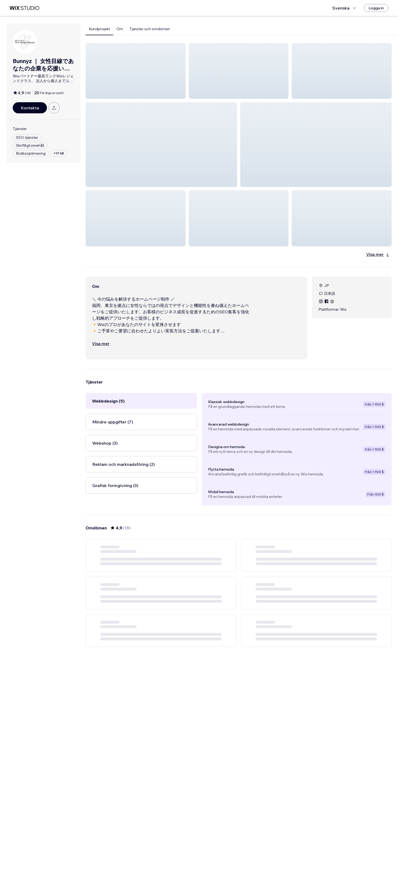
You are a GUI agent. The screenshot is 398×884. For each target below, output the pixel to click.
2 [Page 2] (239, 869)
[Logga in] (376, 8)
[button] (136, 71)
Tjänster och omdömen (149, 28)
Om (119, 28)
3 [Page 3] (248, 869)
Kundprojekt (99, 28)
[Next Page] (258, 869)
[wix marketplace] (24, 8)
